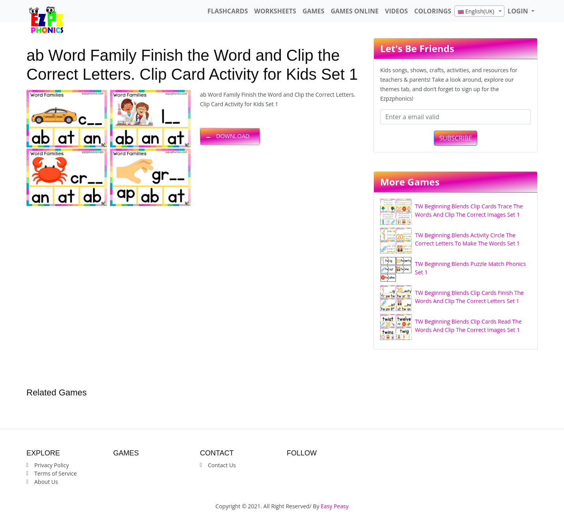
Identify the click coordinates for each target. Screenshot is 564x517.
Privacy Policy (51, 465)
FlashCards (227, 11)
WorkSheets (275, 11)
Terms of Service (55, 473)
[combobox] (479, 11)
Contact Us (222, 465)
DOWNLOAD (233, 136)
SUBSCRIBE (455, 138)
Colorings (432, 11)
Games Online (355, 11)
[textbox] (479, 11)
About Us (46, 481)
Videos (396, 11)
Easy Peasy (335, 506)
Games (313, 11)
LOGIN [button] (519, 11)
